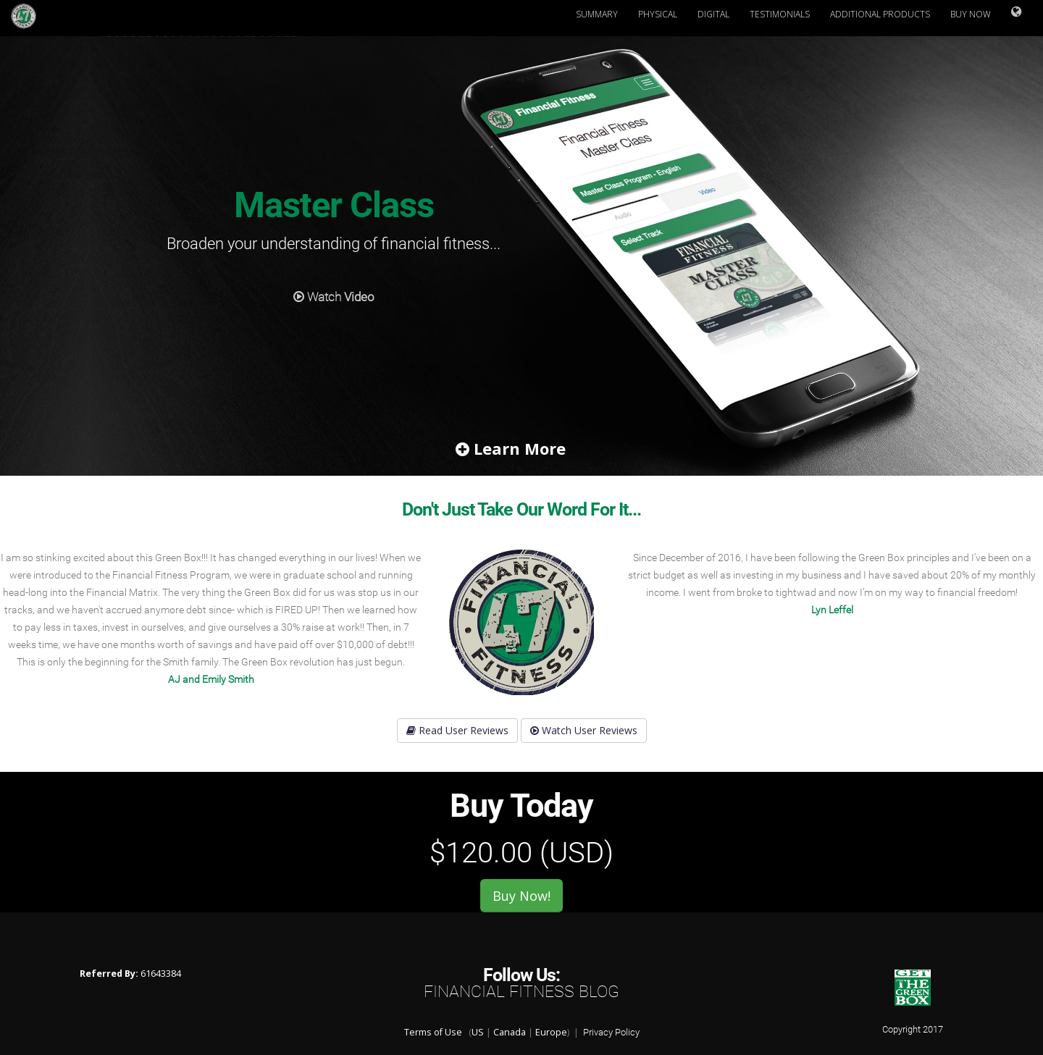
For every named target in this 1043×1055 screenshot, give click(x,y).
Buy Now (970, 14)
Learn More (511, 448)
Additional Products (880, 14)
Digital (713, 14)
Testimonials (780, 14)
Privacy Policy (611, 1032)
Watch (333, 298)
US (478, 1032)
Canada (509, 1032)
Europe (551, 1032)
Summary (597, 14)
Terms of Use (433, 1032)
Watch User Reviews (583, 730)
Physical (657, 14)
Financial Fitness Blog (521, 991)
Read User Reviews (457, 730)
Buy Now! (521, 895)
